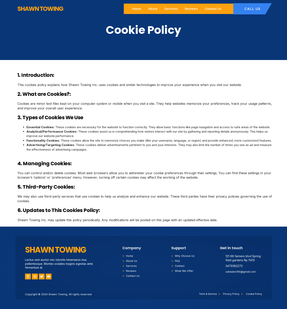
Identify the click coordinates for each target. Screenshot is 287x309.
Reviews (191, 9)
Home (136, 9)
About (152, 9)
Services (171, 9)
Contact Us (213, 9)
